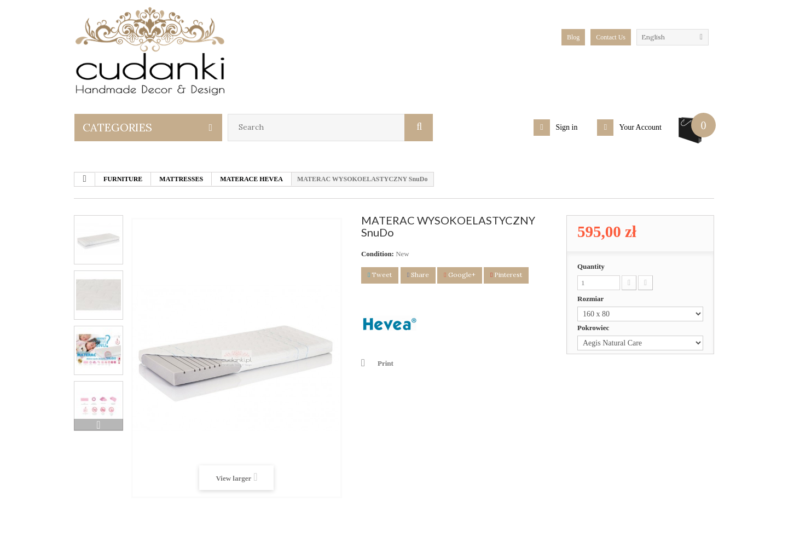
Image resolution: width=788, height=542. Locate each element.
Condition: (377, 254)
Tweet (380, 274)
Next (98, 425)
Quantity (591, 266)
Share (418, 274)
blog (573, 37)
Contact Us (610, 37)
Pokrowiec (594, 328)
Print (385, 363)
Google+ (459, 274)
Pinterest (506, 274)
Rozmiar (591, 299)
